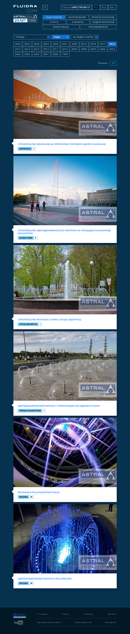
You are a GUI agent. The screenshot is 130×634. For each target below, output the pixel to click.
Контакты (78, 22)
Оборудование (77, 17)
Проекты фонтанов (102, 17)
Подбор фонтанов (103, 22)
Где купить (112, 614)
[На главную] (19, 615)
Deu (112, 7)
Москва (76, 7)
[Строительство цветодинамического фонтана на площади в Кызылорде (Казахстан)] (65, 199)
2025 (27, 44)
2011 (55, 49)
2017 (103, 44)
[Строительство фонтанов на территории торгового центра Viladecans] (65, 112)
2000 (55, 54)
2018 (93, 44)
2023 (46, 44)
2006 (103, 49)
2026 (18, 44)
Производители (98, 27)
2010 (65, 49)
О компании (42, 614)
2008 (84, 49)
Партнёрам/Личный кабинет (49, 622)
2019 (84, 44)
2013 (37, 49)
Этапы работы (61, 27)
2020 (74, 44)
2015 (18, 49)
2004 (18, 54)
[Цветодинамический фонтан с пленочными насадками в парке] (65, 373)
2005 (112, 49)
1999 (65, 54)
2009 (74, 49)
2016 (112, 44)
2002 (37, 54)
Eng (104, 7)
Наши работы (54, 17)
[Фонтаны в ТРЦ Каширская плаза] (65, 460)
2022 (55, 44)
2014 (27, 49)
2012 (46, 49)
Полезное (89, 614)
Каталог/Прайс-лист (83, 622)
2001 (46, 54)
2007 (93, 49)
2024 (37, 44)
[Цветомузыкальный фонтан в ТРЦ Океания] (65, 546)
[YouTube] (18, 622)
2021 (65, 44)
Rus (96, 7)
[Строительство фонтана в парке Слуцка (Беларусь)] (65, 287)
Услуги (54, 22)
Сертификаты (111, 622)
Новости (66, 614)
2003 (27, 54)
